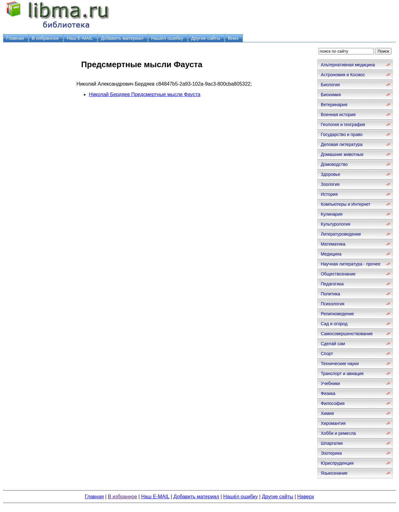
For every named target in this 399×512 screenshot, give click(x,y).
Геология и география (343, 124)
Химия (327, 413)
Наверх (305, 496)
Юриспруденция (337, 463)
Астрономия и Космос (343, 74)
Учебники (330, 383)
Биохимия (331, 94)
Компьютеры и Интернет (345, 204)
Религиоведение (337, 313)
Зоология (330, 184)
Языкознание (334, 473)
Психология (332, 303)
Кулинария (332, 214)
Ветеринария (334, 104)
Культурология (335, 224)
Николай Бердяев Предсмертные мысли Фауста (144, 94)
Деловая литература (342, 144)
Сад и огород (334, 323)
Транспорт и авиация (342, 373)
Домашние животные (342, 154)
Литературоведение (341, 234)
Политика (330, 293)
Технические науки (340, 363)
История (329, 194)
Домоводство (334, 164)
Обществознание (338, 273)
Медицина (331, 253)
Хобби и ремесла (338, 433)
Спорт (327, 353)
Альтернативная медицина (348, 64)
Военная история (338, 114)
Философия (332, 403)
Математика (333, 244)
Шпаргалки (332, 443)
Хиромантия (333, 423)
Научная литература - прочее (350, 263)
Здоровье (330, 174)
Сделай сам (333, 343)
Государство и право (342, 134)
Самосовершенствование (347, 333)
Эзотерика (331, 453)
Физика (328, 393)
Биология (330, 84)
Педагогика (332, 283)
